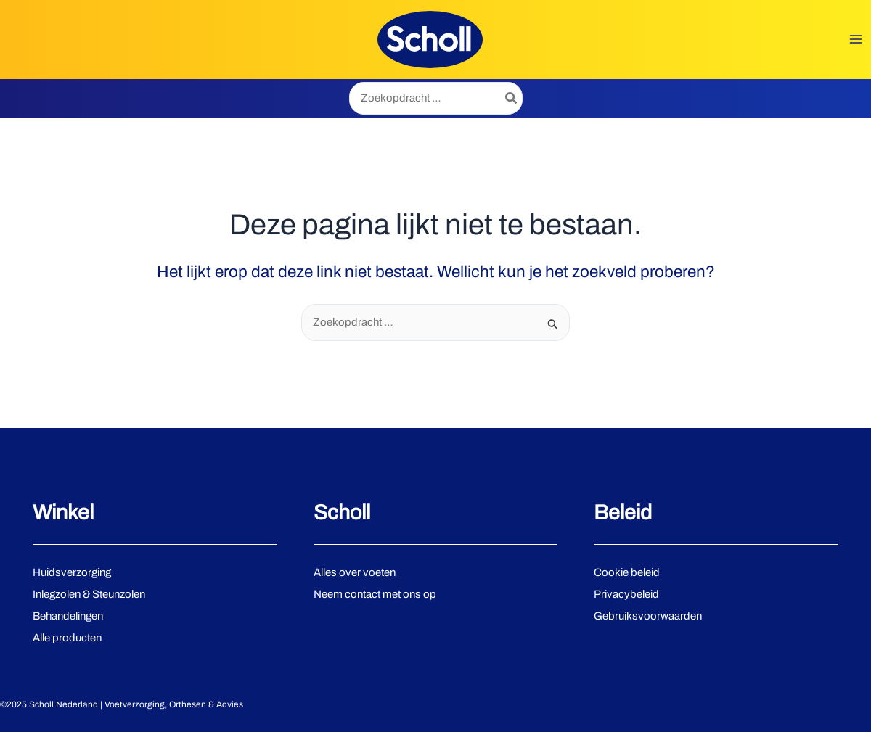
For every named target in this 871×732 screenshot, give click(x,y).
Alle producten (67, 637)
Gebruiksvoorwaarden (648, 616)
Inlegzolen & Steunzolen (89, 594)
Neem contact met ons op (375, 594)
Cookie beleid (627, 572)
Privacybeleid (626, 594)
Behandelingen (68, 616)
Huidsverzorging (72, 572)
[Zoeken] (511, 98)
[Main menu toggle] (856, 39)
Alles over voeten (355, 572)
